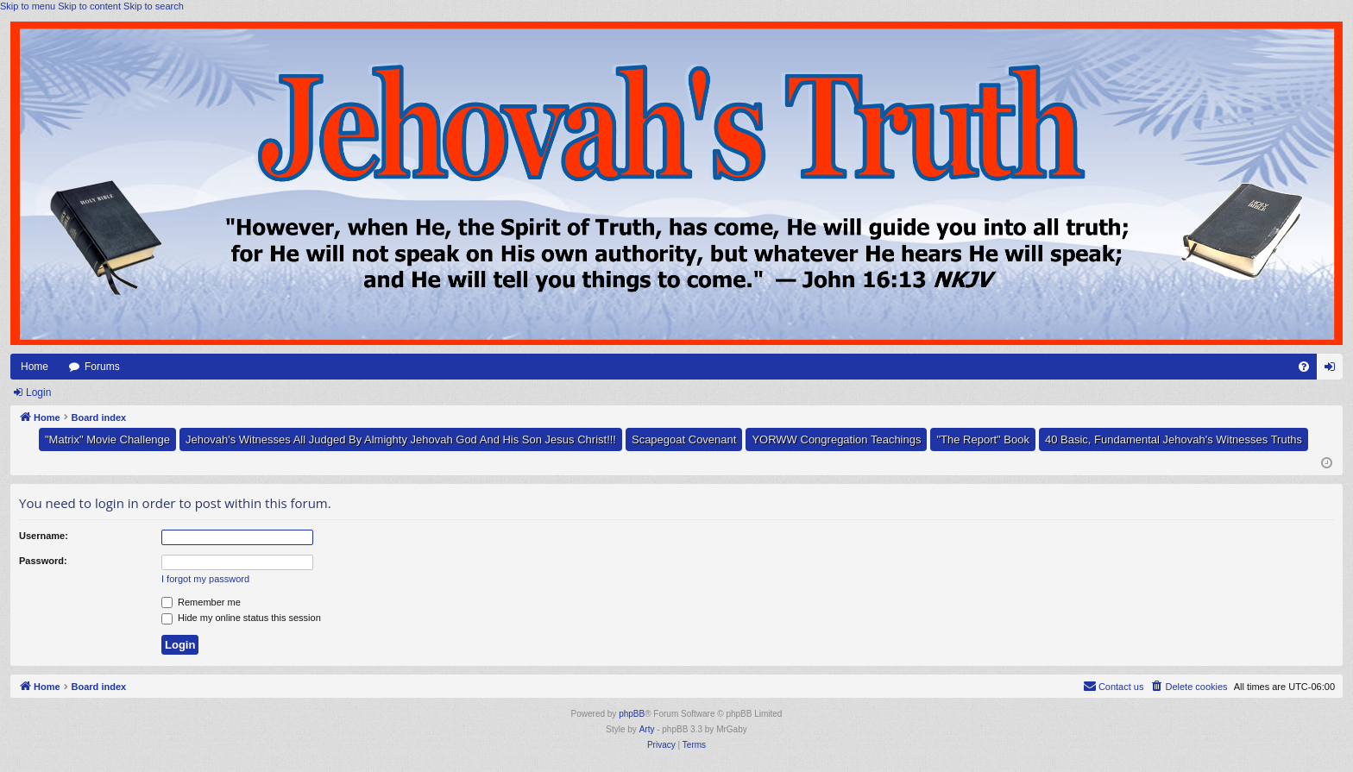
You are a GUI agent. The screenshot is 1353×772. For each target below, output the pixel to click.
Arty (647, 729)
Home (34, 367)
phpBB (632, 714)
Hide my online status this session (241, 617)
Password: (43, 560)
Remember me (201, 602)
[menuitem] (1304, 367)
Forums (102, 367)
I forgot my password (205, 579)
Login (38, 392)
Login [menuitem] (1334, 370)
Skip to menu (27, 6)
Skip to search (153, 6)
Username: (43, 535)
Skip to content (89, 6)
